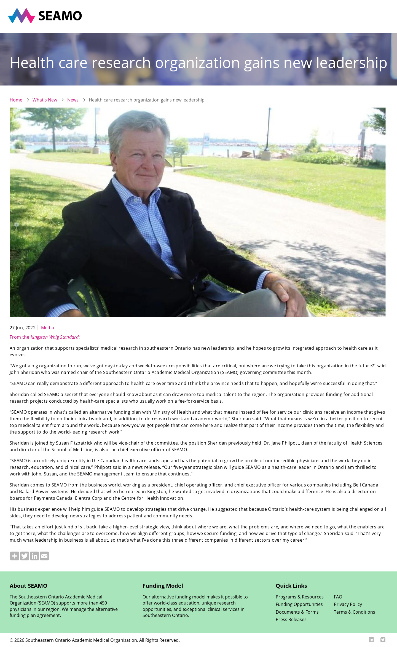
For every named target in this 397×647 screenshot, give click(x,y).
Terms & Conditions (354, 612)
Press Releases (291, 619)
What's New (45, 100)
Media (47, 328)
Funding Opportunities (299, 604)
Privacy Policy (348, 604)
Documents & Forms (297, 612)
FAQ (338, 597)
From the (44, 337)
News (73, 100)
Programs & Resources (300, 597)
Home (16, 100)
